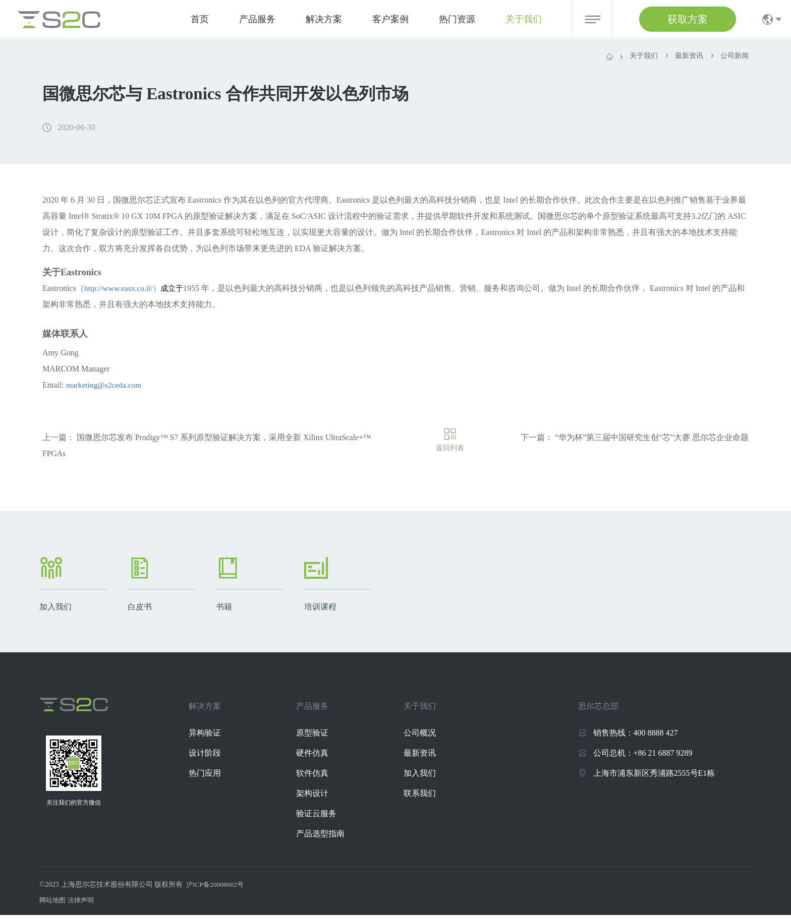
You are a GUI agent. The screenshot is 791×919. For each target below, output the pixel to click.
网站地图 (53, 904)
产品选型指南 (326, 837)
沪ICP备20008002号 (216, 888)
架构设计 (318, 797)
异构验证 (211, 736)
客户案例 (390, 19)
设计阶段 (211, 757)
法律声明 (84, 904)
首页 (200, 19)
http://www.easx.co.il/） (136, 291)
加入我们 (426, 777)
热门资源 (457, 19)
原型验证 (318, 736)
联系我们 (426, 797)
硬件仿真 (318, 757)
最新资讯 (426, 757)
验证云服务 (322, 817)
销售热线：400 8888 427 (635, 736)
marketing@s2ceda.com (105, 388)
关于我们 (523, 19)
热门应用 (211, 777)
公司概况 (426, 736)
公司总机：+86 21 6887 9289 (643, 757)
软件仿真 (318, 777)
